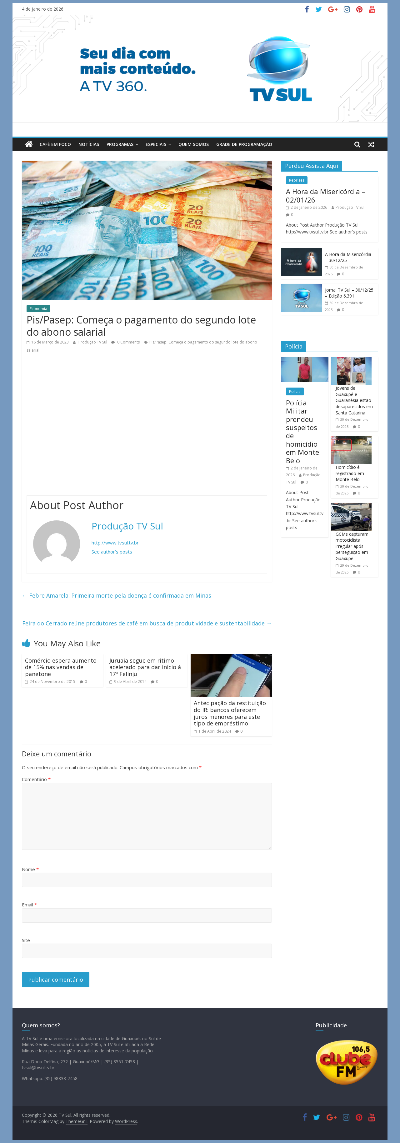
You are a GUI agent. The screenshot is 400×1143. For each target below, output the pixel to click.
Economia (38, 308)
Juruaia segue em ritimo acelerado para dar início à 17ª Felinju (145, 667)
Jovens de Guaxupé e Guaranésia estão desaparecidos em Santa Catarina (354, 400)
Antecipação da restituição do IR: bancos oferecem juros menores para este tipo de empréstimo (230, 713)
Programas (120, 144)
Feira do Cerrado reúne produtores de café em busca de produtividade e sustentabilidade (147, 623)
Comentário (36, 779)
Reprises (296, 180)
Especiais (156, 144)
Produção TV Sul (93, 342)
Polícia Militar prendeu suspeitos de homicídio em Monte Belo (302, 431)
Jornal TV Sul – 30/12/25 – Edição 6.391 (349, 293)
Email (29, 904)
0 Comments (125, 342)
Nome (30, 869)
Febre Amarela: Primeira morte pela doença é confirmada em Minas (116, 595)
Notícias (88, 144)
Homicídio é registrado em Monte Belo (350, 473)
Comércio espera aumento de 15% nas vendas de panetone (61, 667)
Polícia (295, 391)
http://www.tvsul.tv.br (115, 542)
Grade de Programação (244, 144)
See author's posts (112, 552)
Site (26, 940)
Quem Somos (193, 144)
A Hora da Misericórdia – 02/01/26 (325, 195)
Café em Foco (55, 144)
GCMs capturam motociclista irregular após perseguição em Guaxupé (352, 546)
